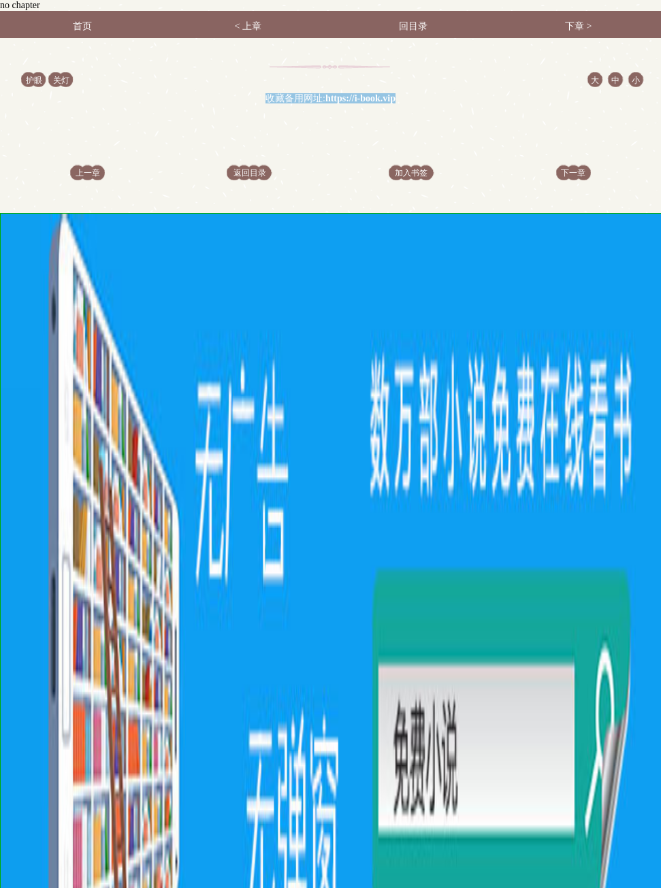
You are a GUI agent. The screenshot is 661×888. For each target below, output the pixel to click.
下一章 (573, 173)
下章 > (578, 26)
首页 (82, 26)
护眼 (34, 80)
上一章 (88, 173)
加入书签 (411, 173)
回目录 (413, 26)
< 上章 (247, 26)
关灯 (61, 80)
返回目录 (249, 173)
